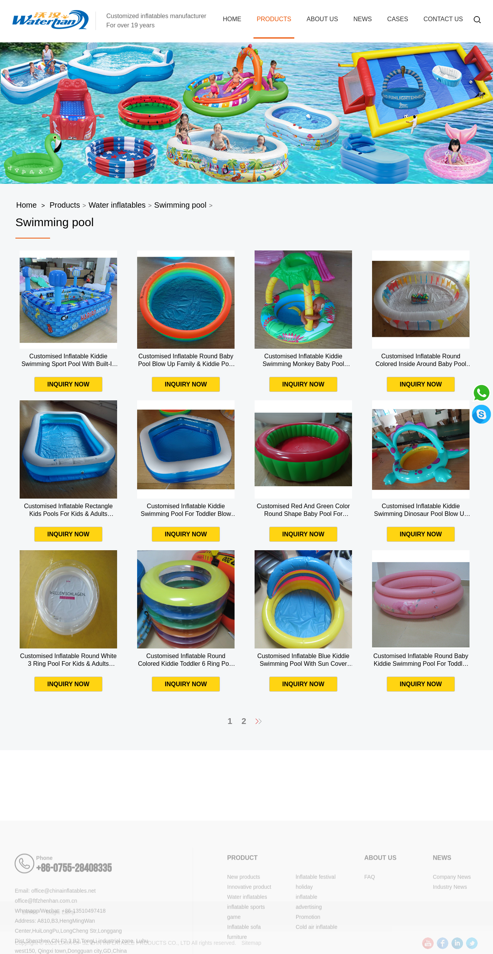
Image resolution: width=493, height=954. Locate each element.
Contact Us (443, 19)
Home (232, 19)
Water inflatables (117, 205)
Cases (397, 19)
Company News (452, 921)
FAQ (369, 921)
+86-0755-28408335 (74, 913)
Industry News (450, 931)
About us (322, 19)
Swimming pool (180, 205)
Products (274, 19)
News (362, 19)
